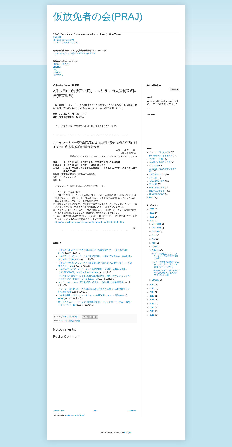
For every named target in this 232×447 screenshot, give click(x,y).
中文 (55, 69)
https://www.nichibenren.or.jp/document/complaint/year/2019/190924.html (89, 222)
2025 (152, 209)
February (156, 250)
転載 (151, 197)
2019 (152, 285)
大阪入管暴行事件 (157, 181)
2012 (152, 311)
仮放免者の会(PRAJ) (97, 16)
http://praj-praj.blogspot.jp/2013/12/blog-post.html (74, 53)
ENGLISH (57, 67)
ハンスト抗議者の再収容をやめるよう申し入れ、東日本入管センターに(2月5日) (165, 264)
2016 (152, 296)
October (155, 231)
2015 (152, 300)
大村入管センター (157, 174)
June (154, 235)
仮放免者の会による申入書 (160, 156)
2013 (152, 307)
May (154, 239)
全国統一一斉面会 (157, 159)
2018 (152, 288)
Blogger (127, 432)
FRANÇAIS (58, 75)
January (155, 280)
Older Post (131, 411)
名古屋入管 (154, 165)
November (157, 228)
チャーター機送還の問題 (70, 321)
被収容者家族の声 (157, 194)
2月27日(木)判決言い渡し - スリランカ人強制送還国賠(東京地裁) (165, 256)
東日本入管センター (158, 191)
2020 (152, 220)
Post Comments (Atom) (75, 415)
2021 (152, 217)
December (157, 224)
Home (95, 411)
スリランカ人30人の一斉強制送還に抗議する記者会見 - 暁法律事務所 (90, 282)
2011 (152, 315)
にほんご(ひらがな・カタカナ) (66, 42)
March (155, 246)
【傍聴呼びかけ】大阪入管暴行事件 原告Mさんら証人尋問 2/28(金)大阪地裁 (165, 272)
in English (57, 37)
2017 (152, 292)
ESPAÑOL (57, 72)
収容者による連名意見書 (159, 162)
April (154, 243)
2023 (152, 213)
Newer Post (59, 411)
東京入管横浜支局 (157, 187)
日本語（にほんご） (61, 64)
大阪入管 (153, 178)
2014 (152, 303)
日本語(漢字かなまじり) (63, 40)
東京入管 (153, 184)
